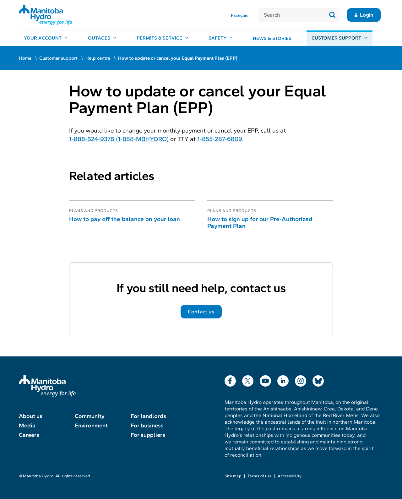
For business (147, 425)
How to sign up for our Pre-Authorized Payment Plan (259, 222)
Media (27, 425)
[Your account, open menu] (46, 38)
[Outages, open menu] (102, 38)
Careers (29, 435)
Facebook (230, 379)
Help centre (97, 58)
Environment (91, 425)
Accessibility (290, 476)
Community (90, 416)
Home (25, 58)
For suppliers (148, 435)
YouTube (265, 379)
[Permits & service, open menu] (162, 38)
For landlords (148, 416)
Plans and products (93, 211)
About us (30, 416)
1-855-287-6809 (219, 139)
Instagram (300, 379)
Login (366, 15)
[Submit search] (332, 15)
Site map (233, 476)
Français (239, 15)
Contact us (201, 312)
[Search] (291, 15)
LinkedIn (283, 379)
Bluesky (318, 379)
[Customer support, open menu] (339, 38)
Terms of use (259, 476)
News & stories (272, 38)
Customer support (58, 58)
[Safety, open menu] (221, 38)
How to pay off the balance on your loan (124, 219)
